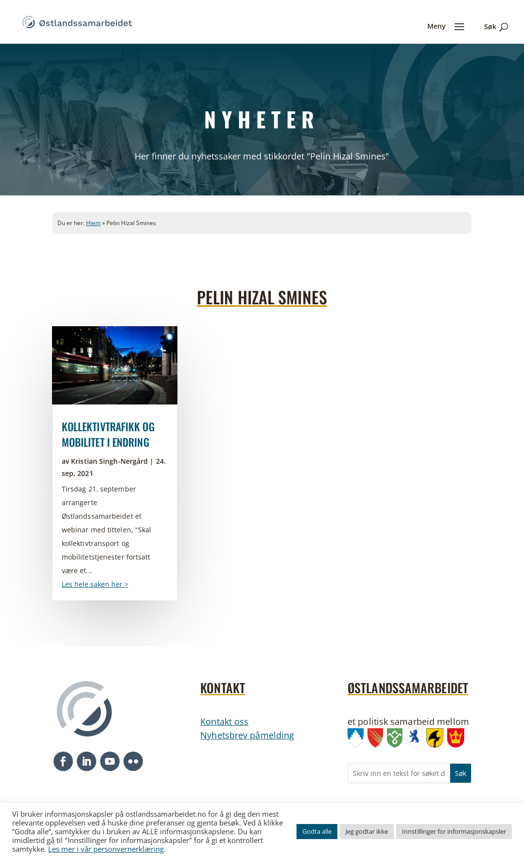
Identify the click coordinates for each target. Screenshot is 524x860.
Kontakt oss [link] (224, 721)
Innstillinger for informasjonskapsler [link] (454, 831)
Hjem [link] (93, 223)
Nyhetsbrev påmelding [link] (247, 735)
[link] (77, 21)
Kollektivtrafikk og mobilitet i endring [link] (108, 434)
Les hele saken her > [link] (95, 584)
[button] (63, 761)
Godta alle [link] (317, 831)
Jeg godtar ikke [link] (367, 831)
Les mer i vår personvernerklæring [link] (106, 849)
